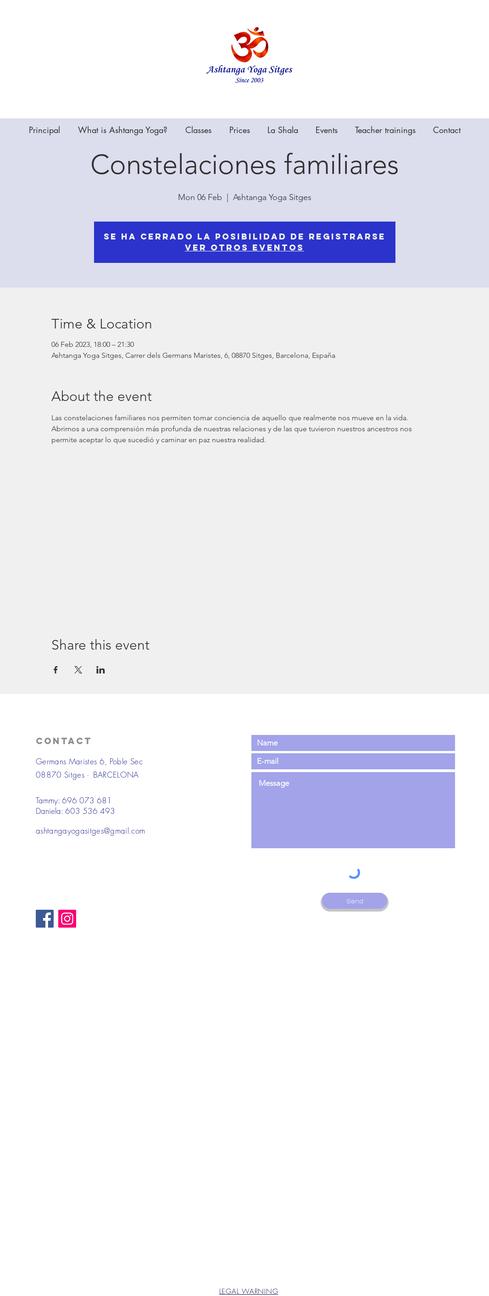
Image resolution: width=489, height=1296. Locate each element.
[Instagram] (67, 919)
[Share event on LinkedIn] (100, 669)
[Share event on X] (78, 669)
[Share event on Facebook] (55, 669)
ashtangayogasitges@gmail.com (90, 830)
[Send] (354, 901)
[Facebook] (45, 919)
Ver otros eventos (244, 247)
